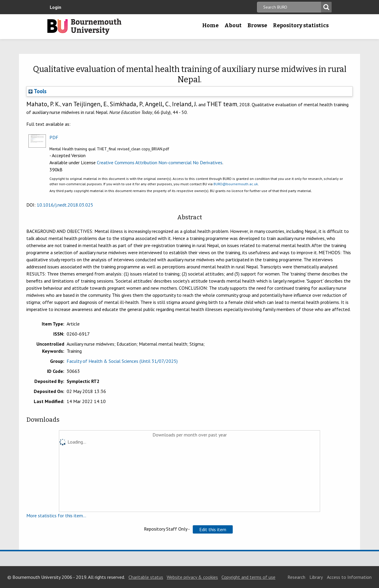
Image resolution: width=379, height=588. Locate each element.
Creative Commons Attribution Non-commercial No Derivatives (159, 162)
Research (296, 577)
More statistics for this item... (56, 515)
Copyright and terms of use (248, 577)
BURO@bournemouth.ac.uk (235, 184)
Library (316, 577)
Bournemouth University (84, 27)
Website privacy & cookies (192, 577)
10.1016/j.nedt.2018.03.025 (65, 205)
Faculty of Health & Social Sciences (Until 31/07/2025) (122, 361)
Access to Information (349, 577)
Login (55, 7)
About (233, 25)
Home (210, 25)
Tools (37, 91)
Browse (257, 25)
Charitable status (146, 577)
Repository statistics (301, 25)
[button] (213, 529)
